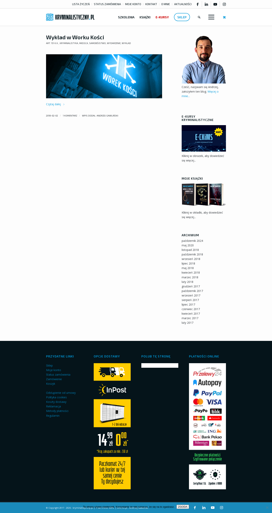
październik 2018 (192, 254)
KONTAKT (151, 4)
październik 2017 (192, 291)
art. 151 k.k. (52, 43)
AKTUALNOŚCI (183, 4)
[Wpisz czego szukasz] (199, 17)
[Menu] (210, 17)
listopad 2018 (190, 250)
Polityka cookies (56, 397)
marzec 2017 (190, 318)
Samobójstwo (97, 43)
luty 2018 (187, 282)
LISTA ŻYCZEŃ (81, 4)
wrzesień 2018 (191, 259)
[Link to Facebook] (197, 4)
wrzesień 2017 (191, 295)
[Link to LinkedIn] (206, 4)
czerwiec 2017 (191, 309)
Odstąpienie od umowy (61, 393)
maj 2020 (188, 245)
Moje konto (53, 370)
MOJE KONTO (133, 4)
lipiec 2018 (188, 263)
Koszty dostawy (56, 402)
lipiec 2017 (188, 304)
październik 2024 (192, 241)
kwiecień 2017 (191, 313)
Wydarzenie (114, 43)
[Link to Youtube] (215, 4)
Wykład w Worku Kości (75, 37)
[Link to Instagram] (224, 4)
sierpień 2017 (190, 300)
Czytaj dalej (55, 104)
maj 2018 (188, 268)
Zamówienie (54, 379)
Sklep (49, 365)
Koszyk (50, 383)
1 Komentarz (70, 115)
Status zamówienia (58, 374)
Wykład (126, 43)
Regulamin (53, 415)
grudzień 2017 (191, 286)
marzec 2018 (190, 277)
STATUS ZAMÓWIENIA (107, 4)
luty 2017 (187, 322)
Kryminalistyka (69, 43)
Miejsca (83, 43)
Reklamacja (53, 406)
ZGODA (182, 506)
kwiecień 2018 (191, 272)
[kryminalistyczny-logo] (70, 17)
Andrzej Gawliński (107, 115)
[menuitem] (81, 4)
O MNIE (165, 4)
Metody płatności (57, 411)
